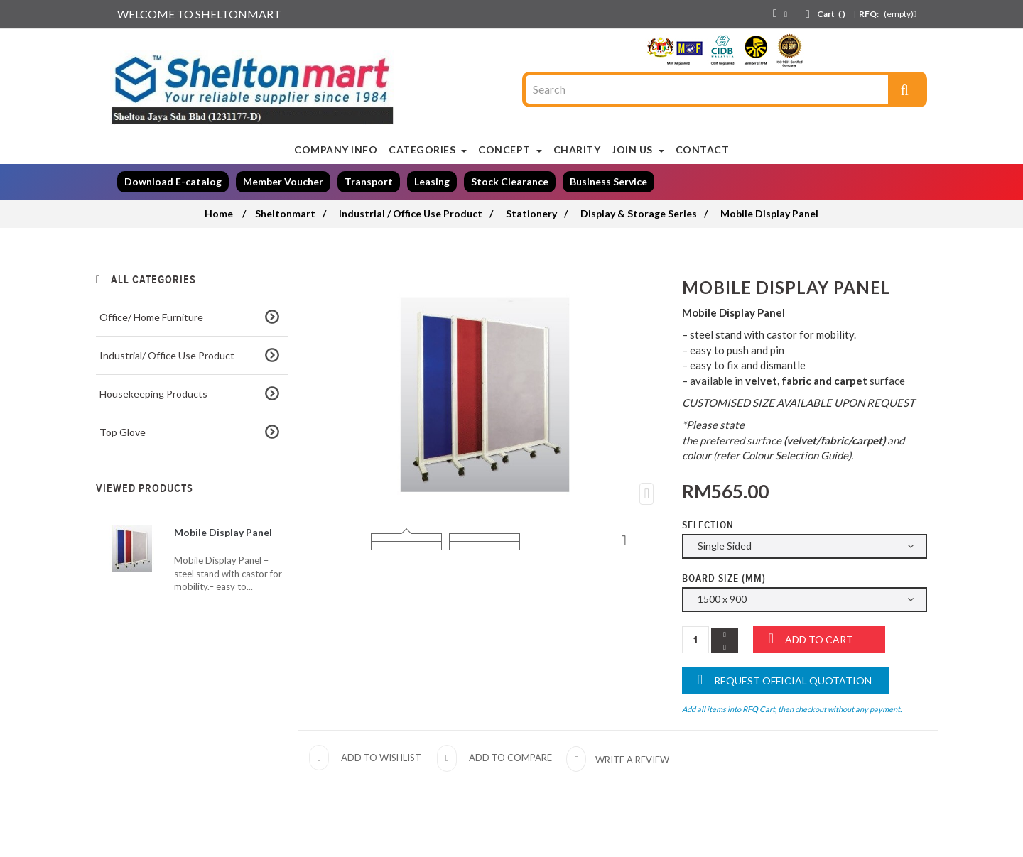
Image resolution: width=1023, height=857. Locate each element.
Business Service (608, 181)
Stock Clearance (509, 181)
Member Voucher (283, 181)
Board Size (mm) (725, 578)
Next (624, 540)
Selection (709, 525)
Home (219, 213)
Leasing (432, 181)
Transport (369, 181)
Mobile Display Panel (223, 532)
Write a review (631, 759)
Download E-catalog (173, 181)
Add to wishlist (381, 757)
